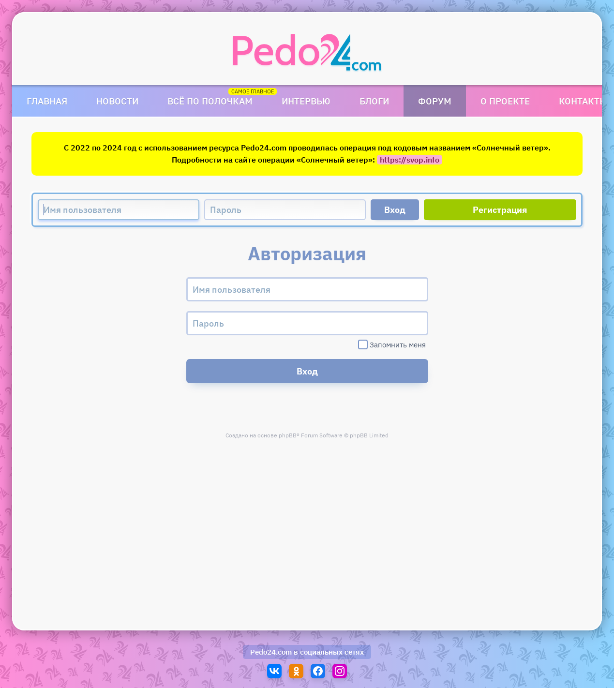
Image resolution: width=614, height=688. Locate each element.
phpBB (288, 435)
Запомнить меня (392, 344)
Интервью (306, 100)
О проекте (505, 100)
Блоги (374, 100)
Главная (47, 100)
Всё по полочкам (210, 100)
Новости (117, 100)
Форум (434, 100)
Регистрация (500, 209)
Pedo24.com (271, 652)
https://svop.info (409, 160)
